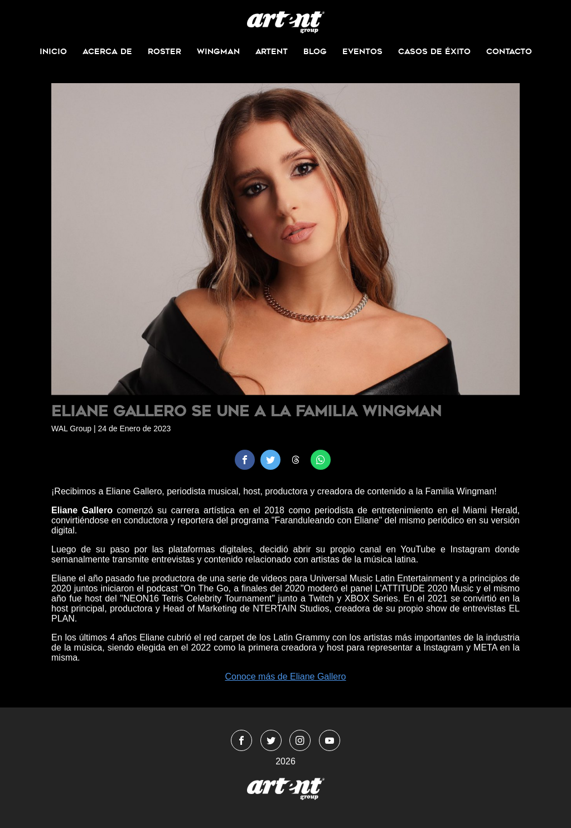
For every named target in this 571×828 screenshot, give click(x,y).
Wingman (218, 51)
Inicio (53, 51)
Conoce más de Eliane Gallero (285, 676)
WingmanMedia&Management (286, 22)
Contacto (509, 51)
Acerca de (107, 51)
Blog (315, 51)
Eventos (362, 51)
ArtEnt (271, 51)
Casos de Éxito (434, 51)
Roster (164, 51)
